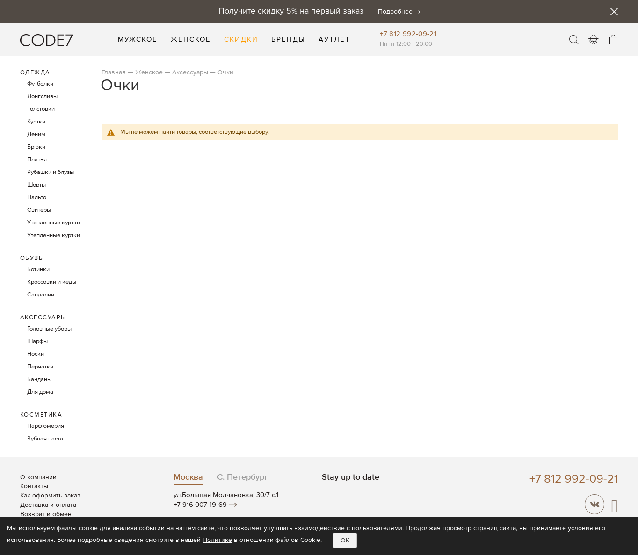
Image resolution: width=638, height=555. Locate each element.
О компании (38, 477)
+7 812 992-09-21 (408, 33)
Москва (188, 477)
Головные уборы (49, 329)
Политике (217, 540)
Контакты (34, 486)
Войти (593, 39)
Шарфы (37, 342)
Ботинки (38, 270)
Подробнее (395, 11)
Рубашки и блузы (50, 172)
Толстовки (41, 109)
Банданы (39, 379)
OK (345, 540)
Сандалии (40, 295)
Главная (114, 72)
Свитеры (39, 210)
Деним (36, 134)
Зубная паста (45, 439)
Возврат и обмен (46, 514)
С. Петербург (242, 477)
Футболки (40, 84)
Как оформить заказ (50, 495)
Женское (149, 72)
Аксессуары (190, 72)
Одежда (35, 73)
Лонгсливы (42, 97)
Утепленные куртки (53, 223)
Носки (35, 354)
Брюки (36, 147)
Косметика (41, 415)
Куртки (36, 122)
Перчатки (40, 367)
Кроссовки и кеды (51, 282)
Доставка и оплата (48, 505)
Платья (37, 160)
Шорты (36, 185)
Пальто (36, 198)
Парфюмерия (45, 426)
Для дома (40, 392)
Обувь (32, 258)
